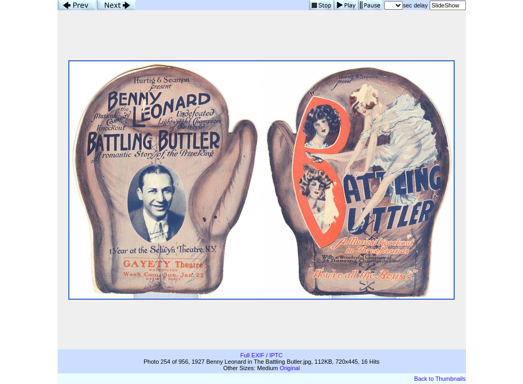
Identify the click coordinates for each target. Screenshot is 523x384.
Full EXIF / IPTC (261, 355)
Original (290, 368)
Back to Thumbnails (439, 378)
